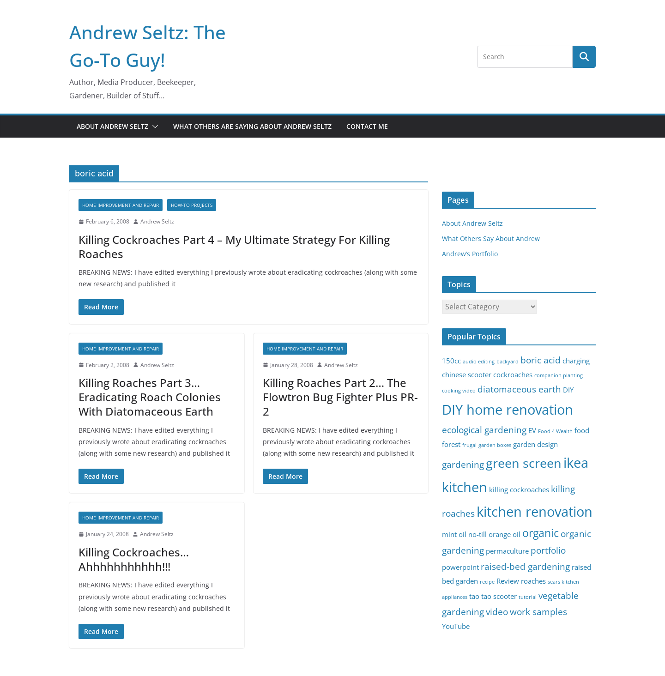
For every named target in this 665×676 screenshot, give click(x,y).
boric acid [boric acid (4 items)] (540, 360)
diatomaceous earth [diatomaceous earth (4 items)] (519, 389)
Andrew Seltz (157, 221)
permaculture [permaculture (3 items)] (507, 551)
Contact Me (367, 126)
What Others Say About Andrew (491, 238)
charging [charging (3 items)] (576, 361)
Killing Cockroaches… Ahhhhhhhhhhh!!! (134, 559)
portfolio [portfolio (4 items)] (548, 550)
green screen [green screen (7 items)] (524, 462)
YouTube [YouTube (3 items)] (456, 626)
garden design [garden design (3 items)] (535, 444)
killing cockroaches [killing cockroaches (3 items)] (519, 490)
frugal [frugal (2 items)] (469, 445)
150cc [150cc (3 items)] (451, 361)
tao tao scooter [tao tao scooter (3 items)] (493, 596)
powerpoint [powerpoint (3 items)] (460, 567)
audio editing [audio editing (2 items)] (479, 361)
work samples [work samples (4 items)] (538, 611)
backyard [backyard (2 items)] (507, 361)
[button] (153, 126)
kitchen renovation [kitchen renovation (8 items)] (534, 511)
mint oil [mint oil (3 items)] (454, 534)
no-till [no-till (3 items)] (477, 534)
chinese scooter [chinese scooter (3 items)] (466, 375)
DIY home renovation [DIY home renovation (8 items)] (507, 409)
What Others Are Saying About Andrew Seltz (252, 126)
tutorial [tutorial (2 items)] (528, 597)
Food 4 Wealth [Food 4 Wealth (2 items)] (555, 431)
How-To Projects (191, 205)
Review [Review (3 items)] (507, 581)
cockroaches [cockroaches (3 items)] (512, 375)
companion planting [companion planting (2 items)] (558, 375)
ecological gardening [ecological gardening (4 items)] (484, 429)
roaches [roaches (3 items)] (533, 581)
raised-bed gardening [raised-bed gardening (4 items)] (525, 566)
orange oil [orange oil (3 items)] (504, 534)
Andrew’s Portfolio (470, 253)
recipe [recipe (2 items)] (487, 582)
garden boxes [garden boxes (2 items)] (494, 445)
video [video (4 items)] (497, 611)
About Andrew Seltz (112, 126)
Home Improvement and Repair (120, 205)
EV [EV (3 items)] (532, 430)
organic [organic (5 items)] (540, 533)
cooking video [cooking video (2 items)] (459, 390)
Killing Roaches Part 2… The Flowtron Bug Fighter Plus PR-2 (340, 397)
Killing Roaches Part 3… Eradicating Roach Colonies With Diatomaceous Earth (150, 397)
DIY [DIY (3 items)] (568, 390)
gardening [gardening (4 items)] (463, 464)
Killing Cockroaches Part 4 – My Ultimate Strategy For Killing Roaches (234, 246)
